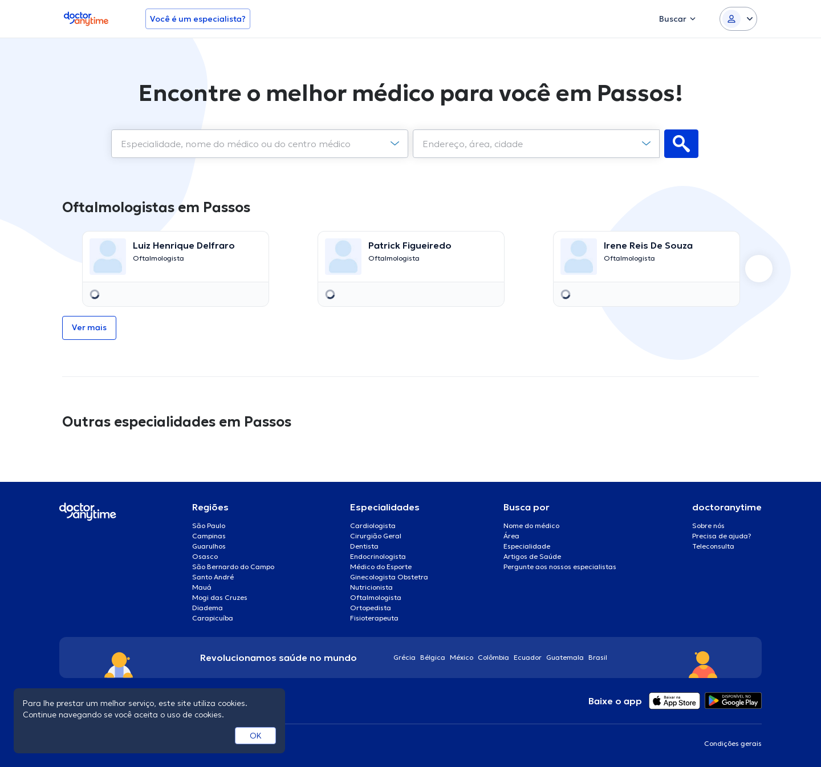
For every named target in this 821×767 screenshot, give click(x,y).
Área (511, 535)
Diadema (207, 607)
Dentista (364, 546)
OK (256, 736)
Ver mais (89, 327)
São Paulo (208, 525)
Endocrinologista (378, 556)
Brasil (597, 657)
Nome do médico (531, 525)
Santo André (213, 577)
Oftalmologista (375, 597)
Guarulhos (209, 546)
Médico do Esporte (381, 566)
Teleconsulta (713, 546)
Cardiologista (373, 525)
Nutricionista (371, 587)
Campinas (209, 535)
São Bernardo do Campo (233, 566)
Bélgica (432, 657)
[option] (175, 269)
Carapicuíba (212, 618)
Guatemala (565, 657)
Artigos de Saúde (532, 556)
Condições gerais (733, 743)
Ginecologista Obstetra (389, 577)
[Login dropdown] (738, 19)
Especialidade (526, 546)
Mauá (202, 587)
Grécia (404, 657)
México (461, 657)
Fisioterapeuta (374, 618)
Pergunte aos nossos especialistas (559, 566)
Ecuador (528, 657)
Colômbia (493, 657)
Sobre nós (708, 525)
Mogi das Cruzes (219, 597)
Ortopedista (370, 607)
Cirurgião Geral (375, 535)
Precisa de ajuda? (721, 535)
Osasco (205, 556)
